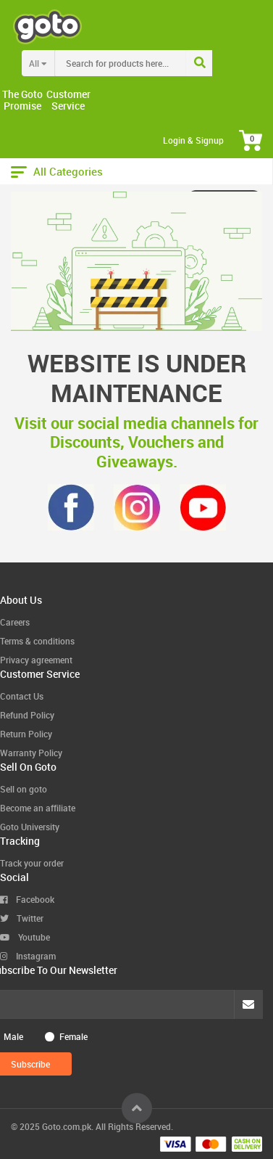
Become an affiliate (37, 808)
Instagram (28, 956)
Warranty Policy (31, 752)
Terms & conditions (37, 641)
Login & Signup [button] (193, 140)
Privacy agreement (36, 659)
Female (73, 1036)
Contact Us (21, 696)
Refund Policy (27, 715)
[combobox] (150, 63)
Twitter (21, 918)
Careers (15, 622)
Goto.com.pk (66, 1126)
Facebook (27, 899)
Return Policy (26, 734)
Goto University (29, 826)
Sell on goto (23, 789)
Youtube (25, 937)
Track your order (32, 863)
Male (13, 1036)
